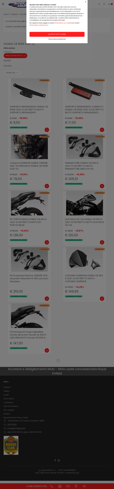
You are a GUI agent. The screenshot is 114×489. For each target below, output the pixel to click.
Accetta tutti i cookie (57, 34)
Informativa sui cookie (62, 23)
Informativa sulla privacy (38, 25)
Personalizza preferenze (57, 39)
